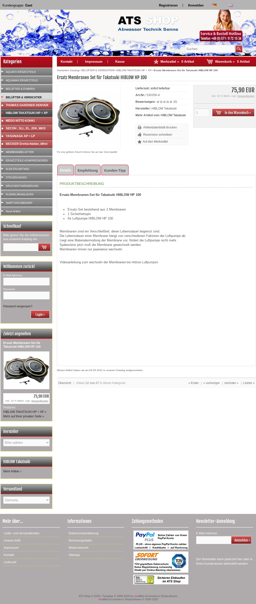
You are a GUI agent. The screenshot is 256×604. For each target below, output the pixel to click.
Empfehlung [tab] (88, 170)
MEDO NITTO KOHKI (20, 120)
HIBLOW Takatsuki (173, 115)
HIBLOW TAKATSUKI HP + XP (27, 113)
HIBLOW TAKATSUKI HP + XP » (24, 412)
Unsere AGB (12, 540)
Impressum (94, 61)
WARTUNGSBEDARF (19, 202)
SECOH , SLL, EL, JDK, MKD (26, 128)
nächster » (231, 383)
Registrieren (168, 5)
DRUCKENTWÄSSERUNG (22, 185)
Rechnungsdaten (80, 540)
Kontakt (66, 61)
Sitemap (74, 555)
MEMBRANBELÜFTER (20, 152)
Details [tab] (65, 170)
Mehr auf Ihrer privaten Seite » (23, 416)
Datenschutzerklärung (84, 533)
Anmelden (196, 5)
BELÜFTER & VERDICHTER (24, 97)
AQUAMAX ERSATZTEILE (22, 80)
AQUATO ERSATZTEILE (21, 71)
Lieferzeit (10, 562)
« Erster (193, 383)
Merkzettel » (177, 61)
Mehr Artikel (11, 471)
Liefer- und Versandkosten (21, 533)
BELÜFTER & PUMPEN (20, 88)
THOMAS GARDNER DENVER (27, 105)
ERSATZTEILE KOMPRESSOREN (27, 160)
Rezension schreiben (157, 134)
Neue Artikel (13, 211)
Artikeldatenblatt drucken (160, 127)
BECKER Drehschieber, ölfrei (26, 144)
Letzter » (249, 383)
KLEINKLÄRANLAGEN (19, 194)
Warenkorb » (232, 61)
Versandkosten (39, 400)
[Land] (26, 500)
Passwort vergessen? (17, 306)
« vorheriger (211, 383)
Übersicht (64, 383)
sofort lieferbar (160, 88)
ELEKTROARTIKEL (18, 168)
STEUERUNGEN (16, 177)
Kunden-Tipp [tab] (115, 170)
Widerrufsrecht (78, 547)
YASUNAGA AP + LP (20, 136)
